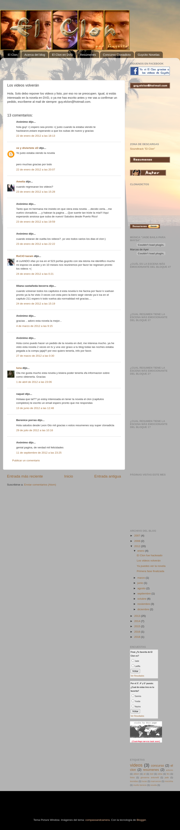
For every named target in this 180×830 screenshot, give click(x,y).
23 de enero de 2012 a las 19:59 (35, 221)
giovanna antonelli (149, 777)
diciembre (143, 609)
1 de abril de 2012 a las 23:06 (34, 381)
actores (169, 770)
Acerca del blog (34, 54)
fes (168, 774)
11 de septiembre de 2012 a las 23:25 (39, 452)
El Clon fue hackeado (149, 555)
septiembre (144, 593)
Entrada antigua (107, 476)
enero (141, 550)
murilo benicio (140, 785)
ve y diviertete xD (27, 147)
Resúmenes (88, 54)
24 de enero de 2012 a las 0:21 (35, 273)
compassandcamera (97, 819)
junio (140, 582)
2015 (137, 626)
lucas (144, 781)
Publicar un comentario (26, 460)
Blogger (141, 819)
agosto (141, 588)
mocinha (169, 781)
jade (167, 777)
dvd (151, 774)
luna (19, 367)
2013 (137, 615)
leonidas (134, 781)
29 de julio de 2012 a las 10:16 (34, 430)
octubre (142, 598)
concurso (157, 765)
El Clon (12, 54)
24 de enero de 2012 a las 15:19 (35, 303)
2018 (137, 636)
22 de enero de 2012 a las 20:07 (35, 169)
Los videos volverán (149, 560)
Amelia (20, 181)
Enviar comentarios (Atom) (40, 484)
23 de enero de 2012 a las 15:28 (35, 191)
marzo (141, 577)
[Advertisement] (54, 67)
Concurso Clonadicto (117, 54)
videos (136, 765)
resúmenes (151, 769)
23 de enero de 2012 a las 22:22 (35, 243)
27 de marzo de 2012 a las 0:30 (35, 355)
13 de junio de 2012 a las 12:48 (35, 408)
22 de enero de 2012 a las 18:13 (35, 135)
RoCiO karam (24, 256)
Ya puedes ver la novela (151, 565)
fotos (132, 777)
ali (144, 774)
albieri (136, 774)
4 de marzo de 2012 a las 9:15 (34, 325)
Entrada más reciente (25, 476)
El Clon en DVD (62, 54)
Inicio (68, 476)
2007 (137, 535)
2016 (137, 631)
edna (160, 774)
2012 (137, 546)
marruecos (156, 781)
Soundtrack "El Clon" (142, 148)
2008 (137, 540)
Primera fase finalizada (150, 571)
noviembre (144, 603)
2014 (137, 621)
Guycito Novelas (149, 54)
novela (153, 785)
